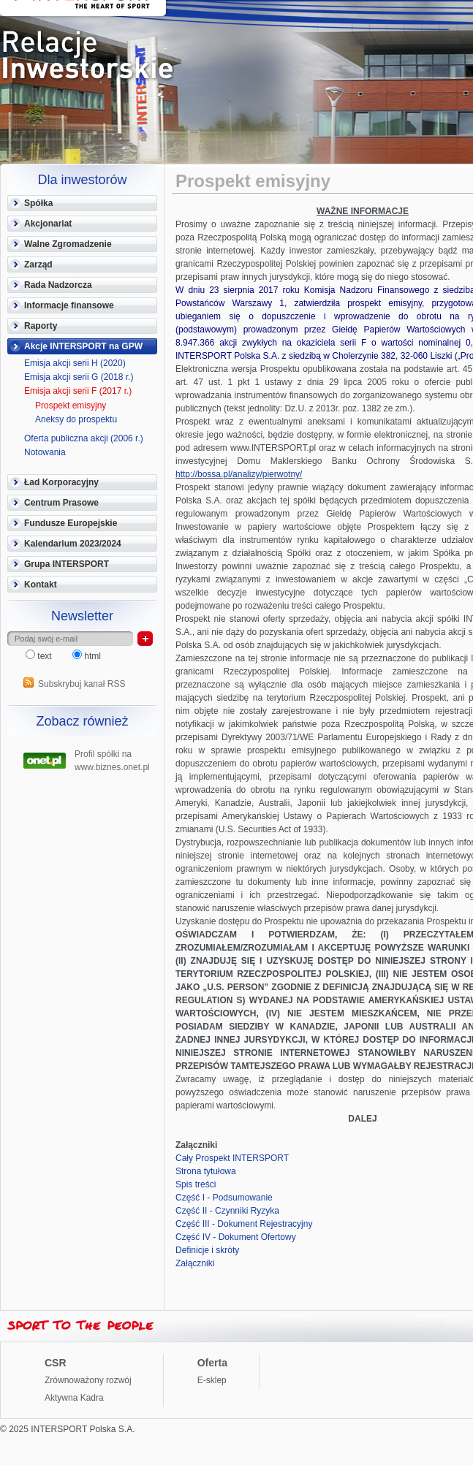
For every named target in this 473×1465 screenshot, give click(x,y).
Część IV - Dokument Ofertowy (235, 1237)
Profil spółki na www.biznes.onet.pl (112, 759)
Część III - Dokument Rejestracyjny (243, 1224)
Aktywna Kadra (74, 1398)
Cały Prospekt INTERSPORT (232, 1158)
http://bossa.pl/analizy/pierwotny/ (238, 474)
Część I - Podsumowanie (224, 1197)
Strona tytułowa (205, 1171)
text (40, 656)
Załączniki (194, 1263)
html (86, 656)
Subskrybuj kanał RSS (81, 684)
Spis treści (195, 1184)
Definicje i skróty (207, 1250)
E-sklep (212, 1380)
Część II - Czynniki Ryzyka (227, 1211)
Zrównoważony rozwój (88, 1380)
